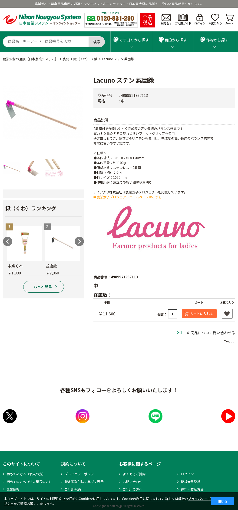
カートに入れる (201, 313)
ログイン (199, 19)
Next (79, 241)
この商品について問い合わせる (209, 332)
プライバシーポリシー (81, 474)
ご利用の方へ (132, 489)
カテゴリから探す (131, 40)
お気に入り (215, 19)
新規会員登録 (190, 481)
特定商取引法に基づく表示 (84, 481)
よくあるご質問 (134, 474)
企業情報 (13, 489)
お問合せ (166, 19)
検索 (96, 41)
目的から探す (173, 40)
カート (229, 19)
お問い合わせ (132, 481)
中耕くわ (15, 266)
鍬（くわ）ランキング (30, 208)
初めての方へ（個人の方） (26, 474)
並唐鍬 (51, 266)
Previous (7, 241)
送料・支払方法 (192, 489)
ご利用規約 (73, 489)
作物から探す (214, 40)
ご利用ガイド (183, 19)
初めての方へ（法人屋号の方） (29, 481)
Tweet (229, 341)
